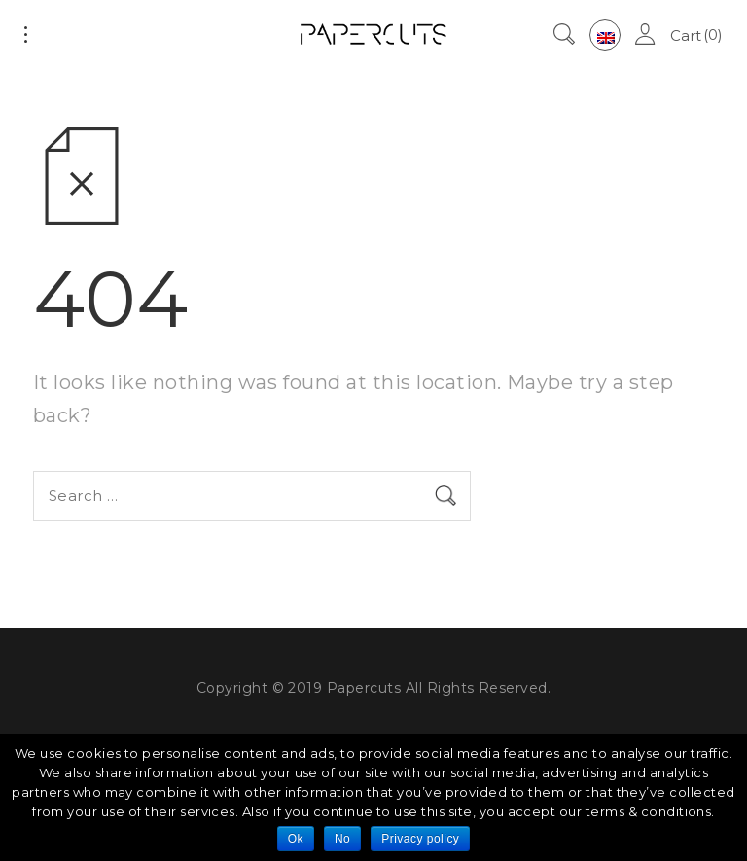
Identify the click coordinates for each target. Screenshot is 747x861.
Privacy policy (420, 838)
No (342, 838)
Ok (295, 838)
